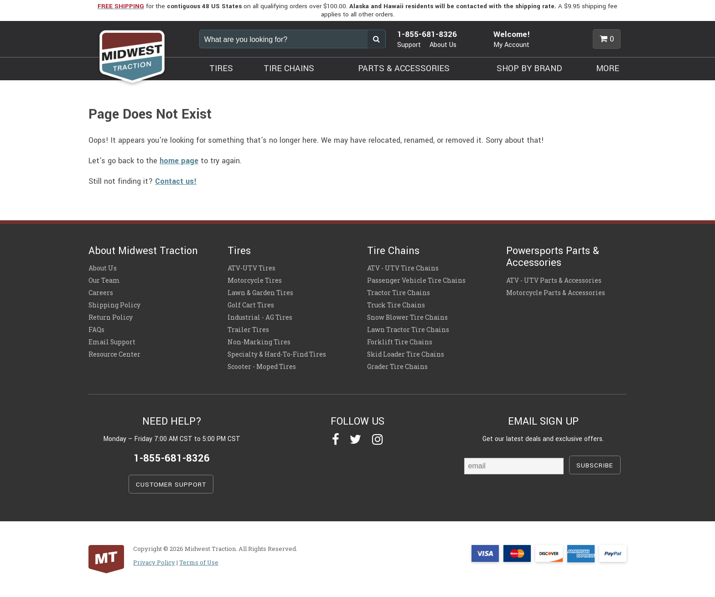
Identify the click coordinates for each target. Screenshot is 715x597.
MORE (607, 68)
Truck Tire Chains (396, 305)
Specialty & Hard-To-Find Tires (277, 354)
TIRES (221, 68)
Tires (239, 251)
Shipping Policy (114, 305)
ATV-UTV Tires (251, 268)
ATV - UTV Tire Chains (403, 268)
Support (409, 45)
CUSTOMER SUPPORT (171, 484)
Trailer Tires (248, 330)
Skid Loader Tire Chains (405, 354)
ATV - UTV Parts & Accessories (553, 280)
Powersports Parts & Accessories (552, 257)
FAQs (96, 330)
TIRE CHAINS (289, 68)
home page (179, 161)
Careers (100, 293)
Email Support (111, 342)
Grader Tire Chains (397, 367)
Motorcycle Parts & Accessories (555, 293)
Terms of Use (198, 562)
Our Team (104, 280)
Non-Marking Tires (259, 342)
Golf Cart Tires (251, 305)
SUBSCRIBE (594, 465)
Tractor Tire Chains (398, 293)
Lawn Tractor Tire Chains (408, 330)
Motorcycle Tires (255, 280)
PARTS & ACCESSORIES (404, 68)
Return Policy (110, 317)
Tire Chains (393, 251)
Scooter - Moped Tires (262, 367)
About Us (443, 45)
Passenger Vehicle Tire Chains (416, 280)
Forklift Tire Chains (399, 342)
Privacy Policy (154, 562)
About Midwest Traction (143, 251)
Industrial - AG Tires (260, 317)
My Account (511, 45)
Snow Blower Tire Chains (407, 317)
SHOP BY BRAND (529, 68)
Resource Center (114, 354)
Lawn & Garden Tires (260, 293)
